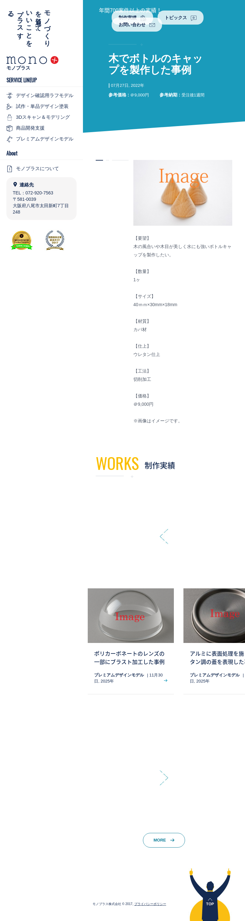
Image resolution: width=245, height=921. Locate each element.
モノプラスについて (32, 169)
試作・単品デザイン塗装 (37, 106)
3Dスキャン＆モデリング (38, 117)
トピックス (181, 18)
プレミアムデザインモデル (39, 139)
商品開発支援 (25, 128)
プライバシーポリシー (150, 904)
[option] (131, 641)
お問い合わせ (137, 25)
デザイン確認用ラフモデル (39, 96)
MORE (163, 840)
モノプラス (18, 68)
